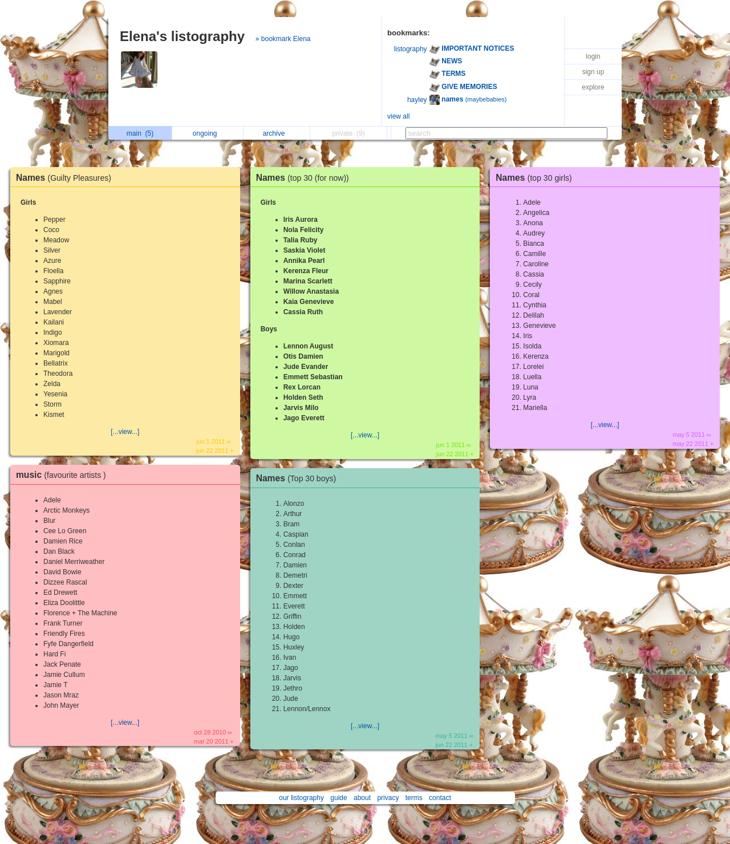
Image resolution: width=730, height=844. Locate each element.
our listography (301, 798)
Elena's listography (182, 36)
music (64, 475)
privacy (388, 798)
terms (414, 798)
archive (277, 133)
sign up (593, 72)
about (362, 798)
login (593, 56)
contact (440, 798)
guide (338, 798)
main (140, 133)
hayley (417, 100)
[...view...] (125, 432)
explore (593, 87)
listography (410, 49)
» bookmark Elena (283, 39)
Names (66, 177)
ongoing (208, 133)
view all (398, 116)
